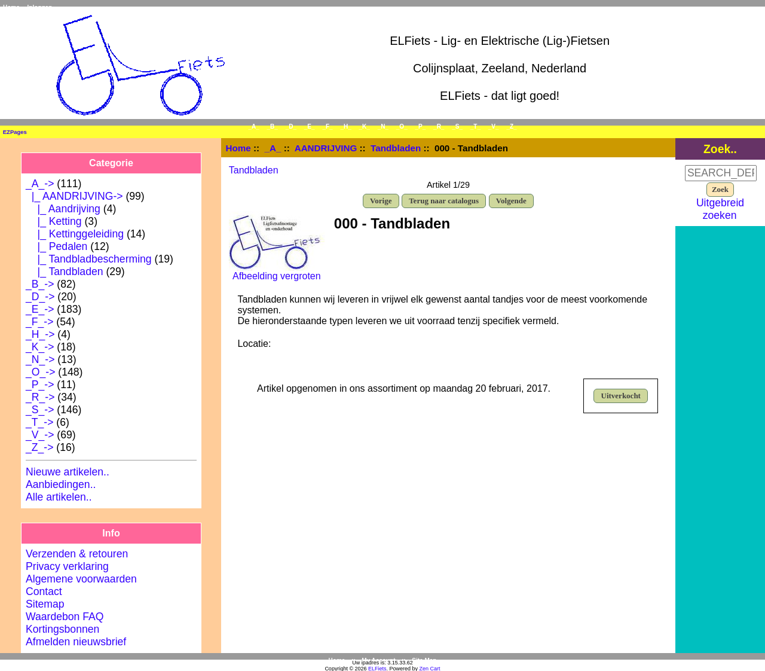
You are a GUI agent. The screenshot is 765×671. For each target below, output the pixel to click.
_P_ (420, 126)
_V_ (493, 126)
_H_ (345, 126)
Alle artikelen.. (59, 497)
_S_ (457, 126)
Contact (44, 591)
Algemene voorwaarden (81, 579)
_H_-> (40, 334)
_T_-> (39, 422)
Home (11, 7)
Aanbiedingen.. (61, 484)
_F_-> (39, 322)
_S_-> (40, 410)
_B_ (272, 126)
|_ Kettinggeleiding (75, 234)
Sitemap (45, 604)
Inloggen (40, 7)
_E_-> (40, 309)
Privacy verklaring (67, 566)
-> (40, 184)
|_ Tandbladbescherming (89, 259)
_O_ (402, 126)
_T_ (475, 126)
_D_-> (40, 297)
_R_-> (40, 397)
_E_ (309, 126)
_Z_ (511, 126)
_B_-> (40, 284)
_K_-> (40, 347)
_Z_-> (39, 447)
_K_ (364, 126)
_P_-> (40, 385)
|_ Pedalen (56, 246)
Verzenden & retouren (77, 554)
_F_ (327, 126)
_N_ (383, 126)
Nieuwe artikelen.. (67, 472)
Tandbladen (396, 148)
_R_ (438, 126)
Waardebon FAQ (64, 617)
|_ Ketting (54, 221)
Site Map (424, 660)
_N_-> (40, 359)
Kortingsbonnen (62, 629)
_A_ (273, 148)
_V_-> (40, 435)
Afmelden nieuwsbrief (76, 642)
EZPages (15, 132)
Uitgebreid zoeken (720, 209)
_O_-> (40, 372)
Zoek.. (720, 148)
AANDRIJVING (326, 148)
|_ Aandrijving (63, 209)
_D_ (291, 126)
